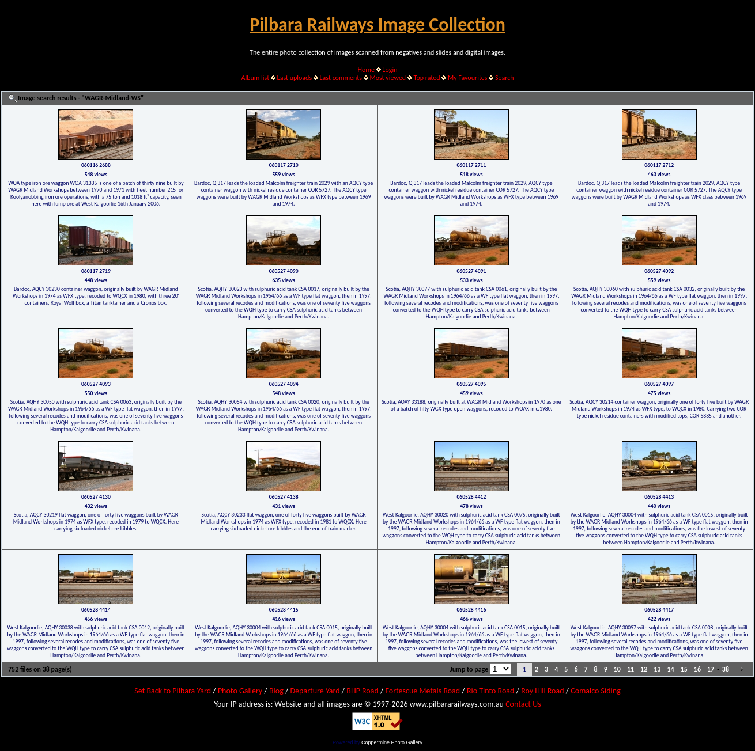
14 (670, 669)
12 (643, 669)
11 (630, 669)
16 (697, 669)
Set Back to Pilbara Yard (172, 691)
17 (710, 669)
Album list (255, 78)
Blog (276, 691)
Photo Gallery (240, 691)
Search (504, 78)
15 (684, 669)
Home (366, 70)
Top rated (427, 78)
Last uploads (294, 78)
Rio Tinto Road (490, 691)
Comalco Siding (595, 691)
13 (657, 669)
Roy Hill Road (542, 691)
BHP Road (362, 691)
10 (617, 669)
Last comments (341, 78)
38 (725, 669)
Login (389, 70)
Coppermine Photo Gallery (391, 742)
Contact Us (523, 704)
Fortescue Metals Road (423, 691)
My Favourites (468, 78)
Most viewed (387, 78)
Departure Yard (314, 691)
